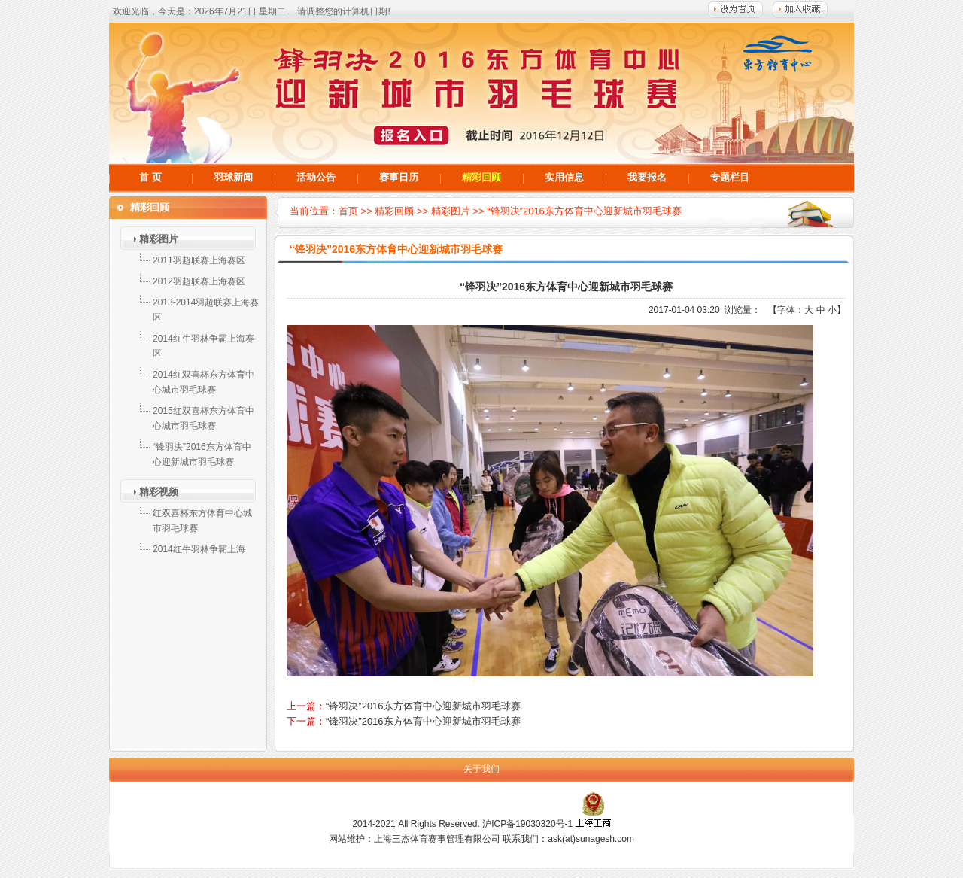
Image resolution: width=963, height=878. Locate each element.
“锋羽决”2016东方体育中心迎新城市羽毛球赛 (584, 211)
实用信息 (564, 177)
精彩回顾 (481, 177)
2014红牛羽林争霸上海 (199, 549)
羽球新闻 (233, 177)
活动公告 (316, 177)
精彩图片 (158, 239)
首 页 (150, 177)
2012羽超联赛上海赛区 (199, 281)
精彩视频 (158, 491)
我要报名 (647, 177)
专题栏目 (729, 177)
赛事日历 (398, 177)
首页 (348, 211)
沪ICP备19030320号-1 (527, 824)
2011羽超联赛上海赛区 (199, 260)
